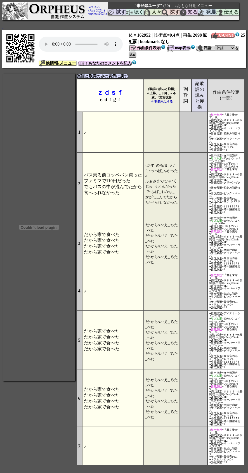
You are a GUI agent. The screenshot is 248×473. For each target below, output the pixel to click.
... (4, 27)
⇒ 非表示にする (161, 101)
